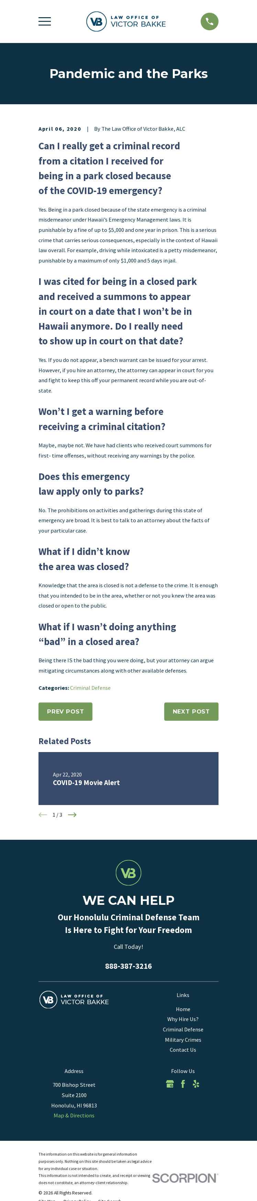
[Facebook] (183, 1084)
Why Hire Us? (183, 1019)
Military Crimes (183, 1039)
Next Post (191, 711)
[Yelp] (196, 1084)
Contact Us (183, 1049)
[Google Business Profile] (170, 1084)
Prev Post (65, 711)
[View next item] (72, 815)
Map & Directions (74, 1115)
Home (183, 1009)
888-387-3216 (128, 966)
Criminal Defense (90, 687)
